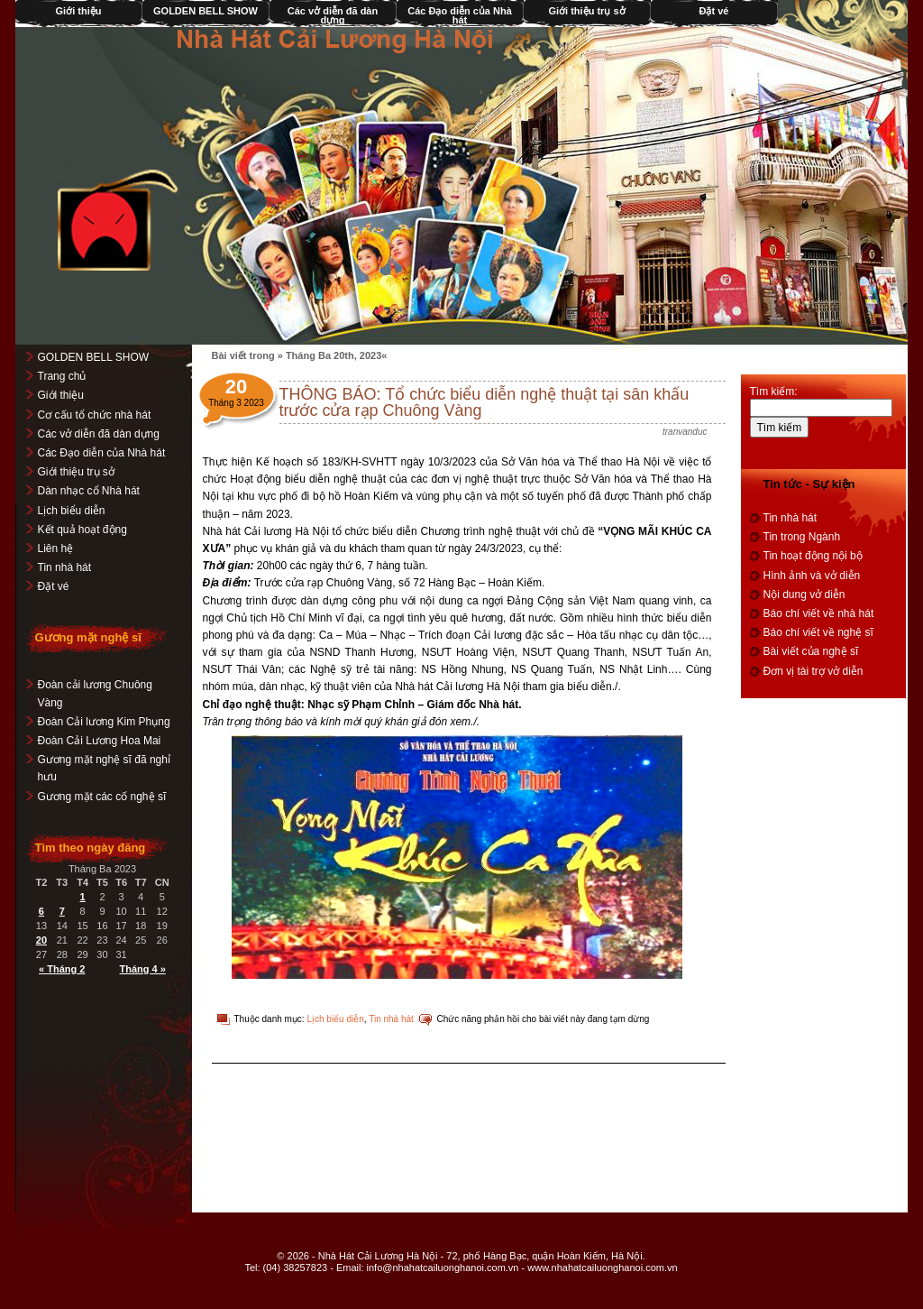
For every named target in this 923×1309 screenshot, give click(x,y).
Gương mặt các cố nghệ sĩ (102, 796)
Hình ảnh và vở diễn (812, 575)
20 (41, 940)
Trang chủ (62, 376)
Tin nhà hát (392, 1019)
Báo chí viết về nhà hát (818, 613)
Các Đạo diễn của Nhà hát (460, 15)
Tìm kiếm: (774, 391)
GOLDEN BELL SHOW (206, 10)
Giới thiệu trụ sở (587, 10)
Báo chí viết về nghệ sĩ (818, 632)
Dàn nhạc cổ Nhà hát (89, 490)
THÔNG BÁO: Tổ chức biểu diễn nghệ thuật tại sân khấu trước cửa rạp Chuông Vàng (484, 402)
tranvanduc (685, 432)
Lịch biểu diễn (335, 1019)
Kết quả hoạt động (82, 529)
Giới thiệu (79, 10)
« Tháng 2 (63, 968)
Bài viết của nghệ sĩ (811, 651)
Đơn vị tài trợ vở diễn (813, 671)
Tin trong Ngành (802, 536)
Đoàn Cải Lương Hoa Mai (99, 740)
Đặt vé (714, 10)
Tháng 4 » (143, 968)
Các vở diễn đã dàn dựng (333, 15)
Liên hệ (56, 548)
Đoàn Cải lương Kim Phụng (104, 721)
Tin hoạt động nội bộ (813, 555)
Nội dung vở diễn (804, 594)
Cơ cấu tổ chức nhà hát (94, 415)
